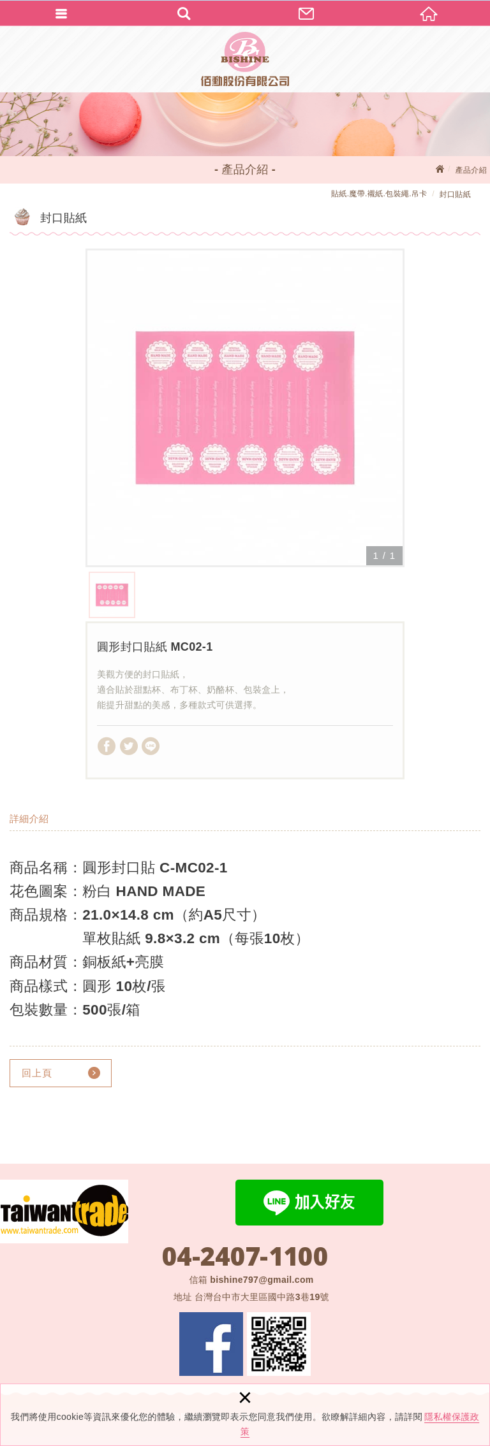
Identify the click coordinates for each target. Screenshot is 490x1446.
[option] (245, 407)
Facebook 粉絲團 (211, 1344)
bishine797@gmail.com (261, 1280)
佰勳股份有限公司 (245, 59)
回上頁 (37, 1072)
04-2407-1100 (245, 1256)
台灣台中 (262, 1297)
